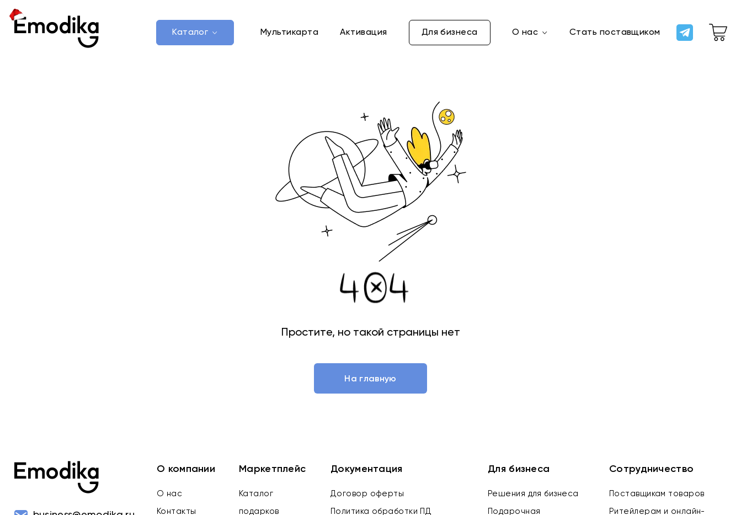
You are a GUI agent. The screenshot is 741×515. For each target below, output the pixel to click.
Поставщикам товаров (657, 494)
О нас (169, 494)
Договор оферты (367, 494)
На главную (370, 379)
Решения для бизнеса (533, 494)
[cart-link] (718, 32)
